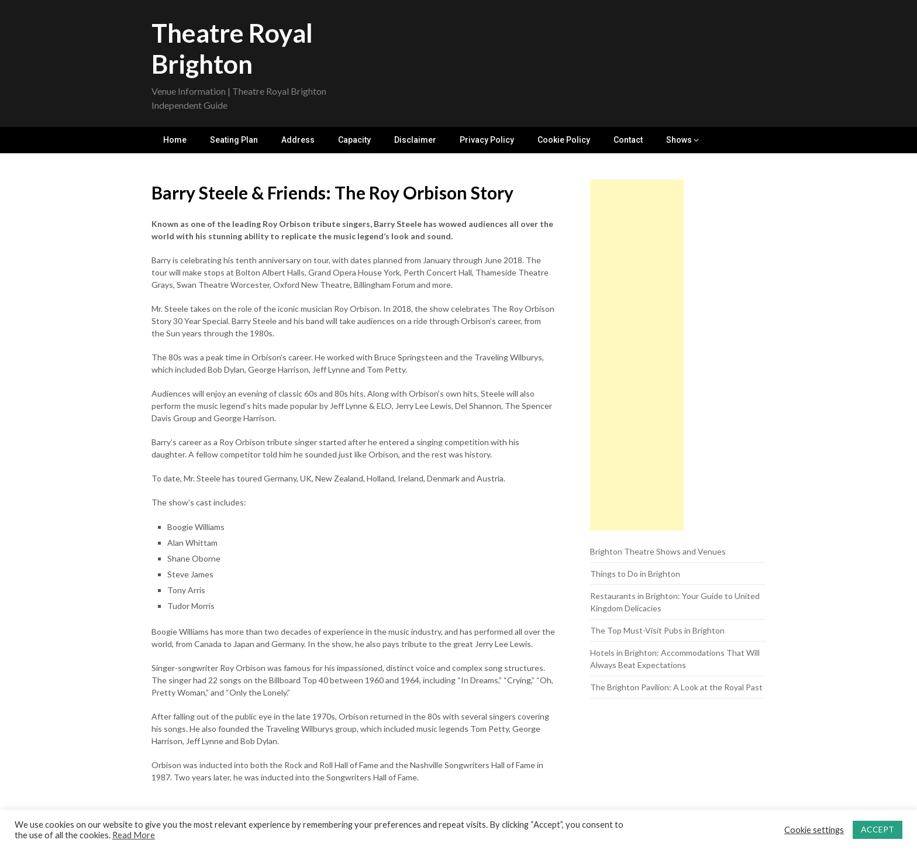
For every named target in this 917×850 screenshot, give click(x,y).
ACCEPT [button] (877, 829)
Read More (133, 835)
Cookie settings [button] (814, 830)
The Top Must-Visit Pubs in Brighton (657, 630)
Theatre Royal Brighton (232, 48)
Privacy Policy (487, 139)
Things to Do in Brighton (635, 574)
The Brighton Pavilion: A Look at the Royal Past (676, 687)
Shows (679, 139)
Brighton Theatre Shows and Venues (658, 551)
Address (298, 139)
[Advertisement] (637, 355)
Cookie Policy (563, 139)
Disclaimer (415, 139)
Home (175, 139)
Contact (628, 139)
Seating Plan (234, 139)
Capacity (354, 139)
